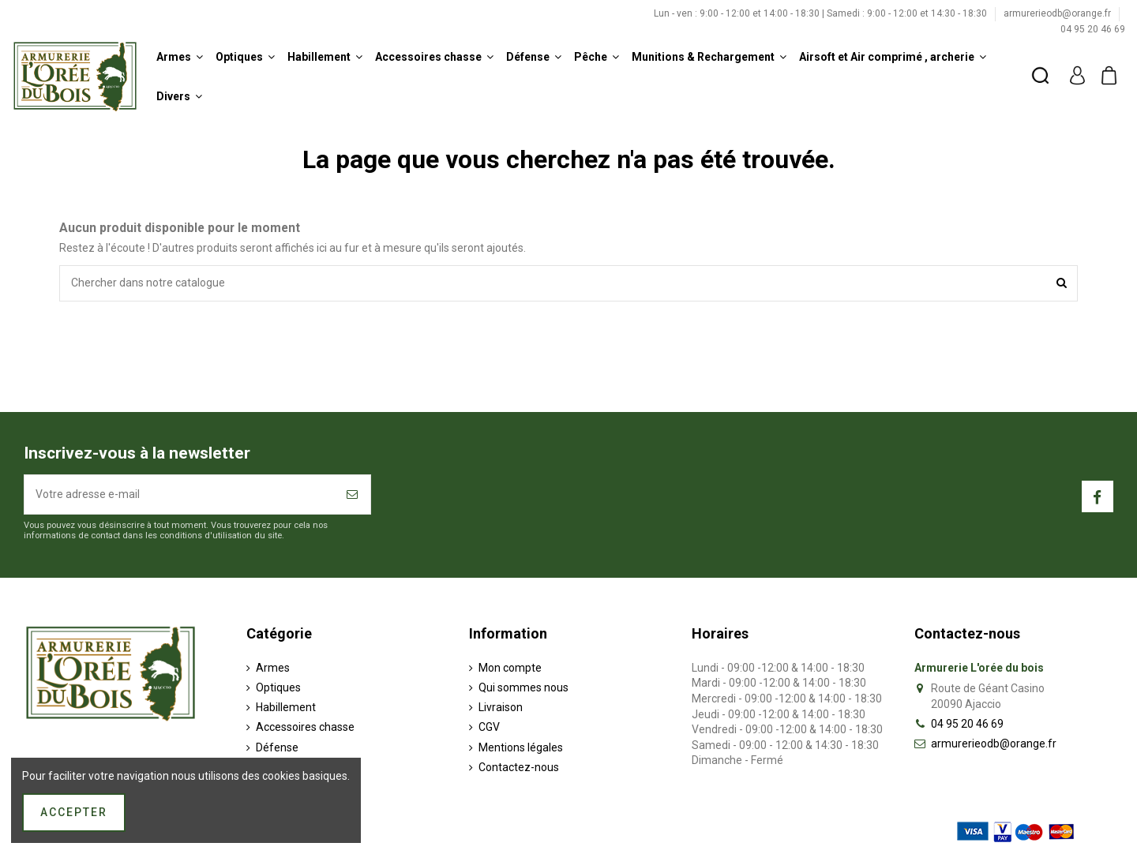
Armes (273, 667)
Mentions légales (520, 747)
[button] (179, 57)
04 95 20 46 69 (1092, 29)
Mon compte (510, 667)
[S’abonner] (353, 494)
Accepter (73, 812)
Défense (277, 747)
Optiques (278, 687)
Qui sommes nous (523, 687)
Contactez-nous (518, 767)
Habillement (286, 707)
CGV (489, 727)
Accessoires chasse (305, 727)
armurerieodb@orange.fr (1058, 13)
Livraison (500, 707)
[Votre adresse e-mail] (180, 494)
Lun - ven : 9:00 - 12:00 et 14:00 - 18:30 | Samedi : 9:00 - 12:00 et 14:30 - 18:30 (821, 13)
